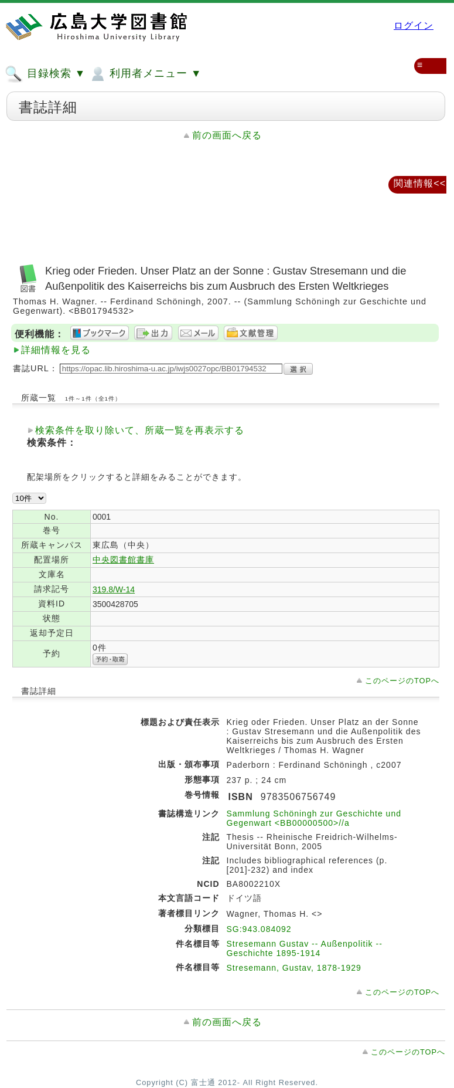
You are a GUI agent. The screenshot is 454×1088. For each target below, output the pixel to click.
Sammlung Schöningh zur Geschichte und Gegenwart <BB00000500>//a (314, 818)
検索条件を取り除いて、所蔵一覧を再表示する (139, 430)
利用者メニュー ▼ (145, 74)
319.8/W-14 (114, 589)
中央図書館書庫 (123, 559)
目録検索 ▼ (45, 74)
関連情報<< (420, 183)
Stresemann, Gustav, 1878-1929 (294, 967)
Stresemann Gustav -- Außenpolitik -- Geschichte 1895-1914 (305, 948)
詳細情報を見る (56, 350)
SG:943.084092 (259, 929)
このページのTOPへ (402, 680)
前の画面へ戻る (227, 135)
